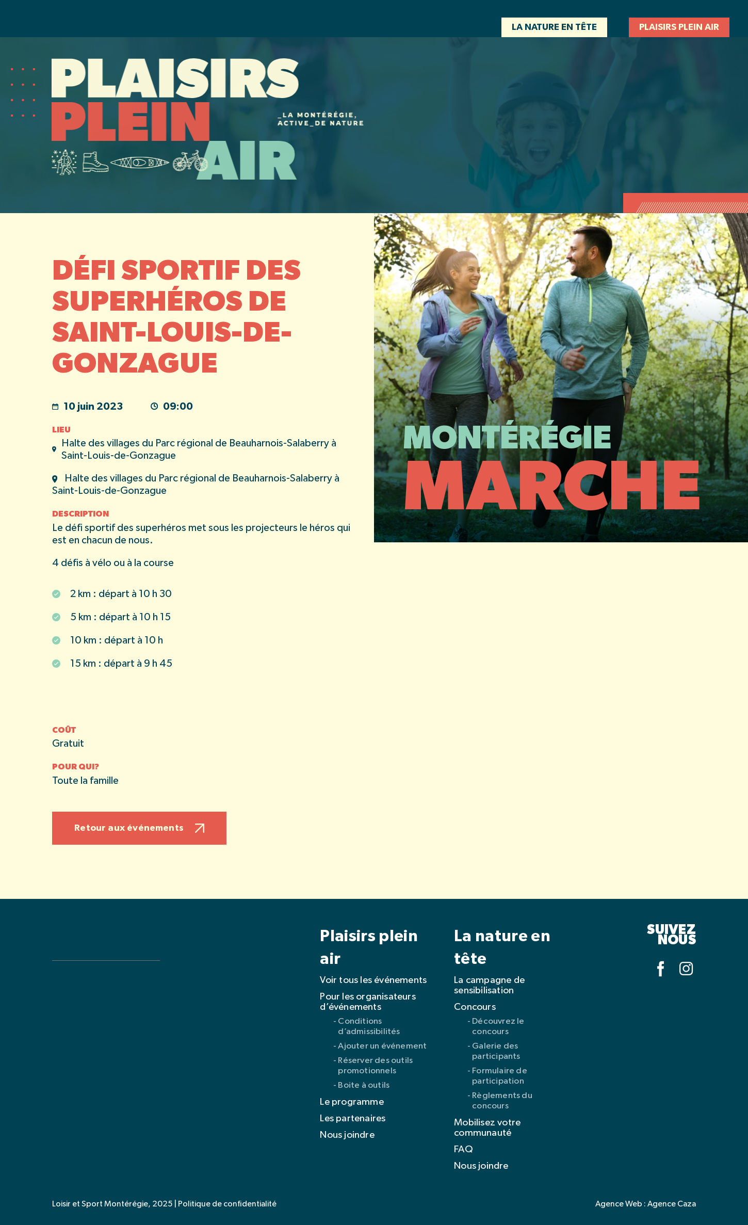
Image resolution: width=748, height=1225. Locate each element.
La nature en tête (554, 27)
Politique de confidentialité (227, 1204)
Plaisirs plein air (679, 27)
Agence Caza (671, 1204)
